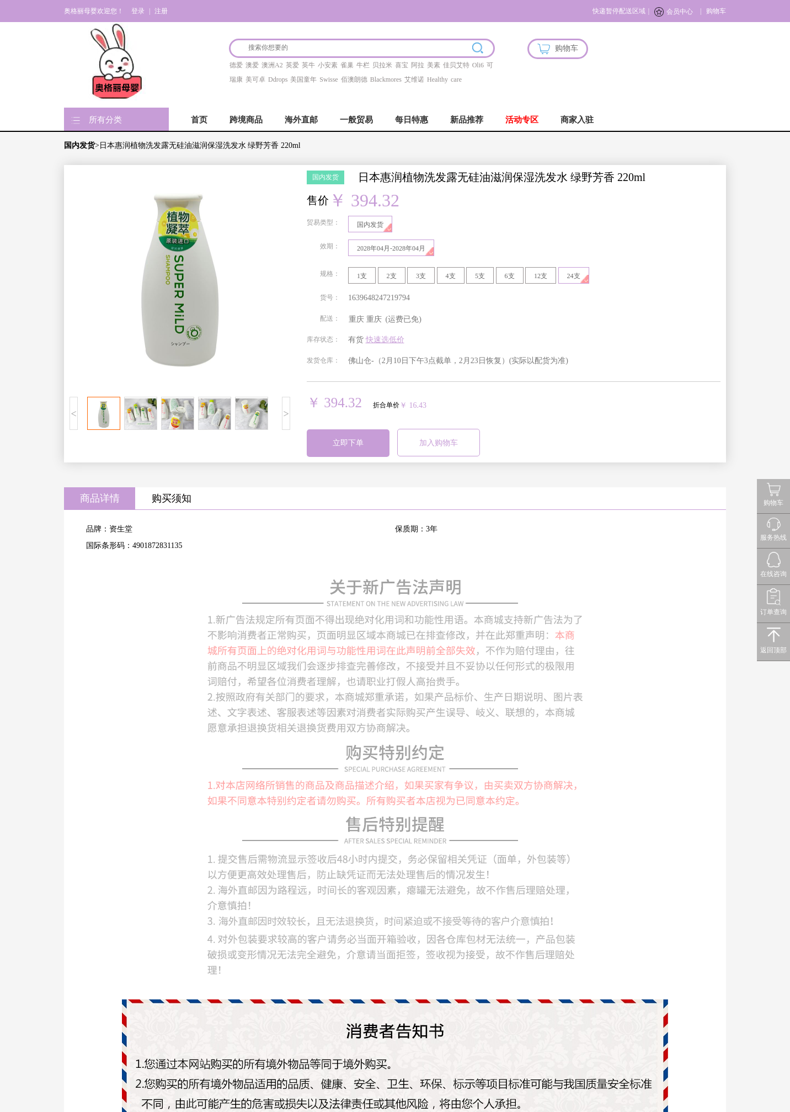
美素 (433, 65)
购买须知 (171, 498)
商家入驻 (577, 119)
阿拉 (417, 65)
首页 (199, 119)
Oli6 (478, 65)
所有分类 (105, 119)
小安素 (328, 65)
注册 (161, 11)
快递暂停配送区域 (618, 11)
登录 (138, 11)
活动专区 (521, 119)
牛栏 (363, 65)
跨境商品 (246, 119)
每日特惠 (411, 119)
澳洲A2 (272, 65)
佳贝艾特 (456, 65)
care (456, 79)
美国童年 (303, 79)
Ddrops (277, 79)
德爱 (236, 65)
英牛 (308, 65)
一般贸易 (356, 119)
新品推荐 (466, 119)
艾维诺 (414, 79)
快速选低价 (385, 340)
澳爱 (252, 65)
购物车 (716, 11)
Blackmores (386, 79)
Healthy (437, 79)
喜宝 (401, 65)
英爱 (292, 65)
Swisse (328, 79)
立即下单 (348, 443)
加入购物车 (438, 443)
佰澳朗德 (354, 79)
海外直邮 (301, 119)
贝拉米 (382, 65)
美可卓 (255, 79)
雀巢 (347, 65)
